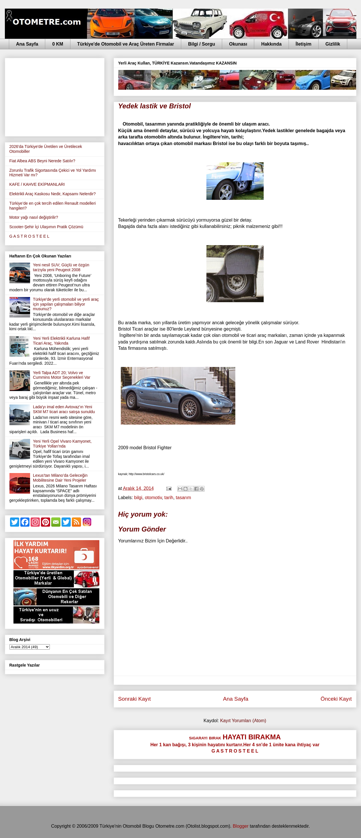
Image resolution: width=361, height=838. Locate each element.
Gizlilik (333, 44)
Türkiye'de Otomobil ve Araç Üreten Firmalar (125, 44)
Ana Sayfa (27, 44)
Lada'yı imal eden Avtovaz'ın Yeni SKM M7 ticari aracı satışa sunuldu (64, 409)
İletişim (303, 44)
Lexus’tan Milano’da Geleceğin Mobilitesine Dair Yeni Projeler (60, 478)
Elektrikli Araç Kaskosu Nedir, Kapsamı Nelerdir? (52, 194)
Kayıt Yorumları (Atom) (243, 720)
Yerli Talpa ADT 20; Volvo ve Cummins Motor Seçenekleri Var (61, 375)
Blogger (240, 826)
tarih (168, 497)
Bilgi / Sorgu (201, 44)
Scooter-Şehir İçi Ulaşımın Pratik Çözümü (46, 226)
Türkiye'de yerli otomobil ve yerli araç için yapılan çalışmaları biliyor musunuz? (66, 304)
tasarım (183, 497)
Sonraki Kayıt (134, 699)
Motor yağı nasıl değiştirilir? (33, 217)
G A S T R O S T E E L (29, 236)
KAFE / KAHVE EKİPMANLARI (37, 184)
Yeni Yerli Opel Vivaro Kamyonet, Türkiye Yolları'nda (62, 443)
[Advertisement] (54, 96)
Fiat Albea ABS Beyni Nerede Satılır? (42, 161)
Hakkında (271, 44)
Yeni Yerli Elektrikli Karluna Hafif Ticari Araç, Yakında (61, 340)
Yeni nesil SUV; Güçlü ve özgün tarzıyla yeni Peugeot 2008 (61, 267)
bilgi (138, 497)
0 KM (57, 44)
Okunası (238, 44)
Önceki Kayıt (336, 699)
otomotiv (153, 497)
